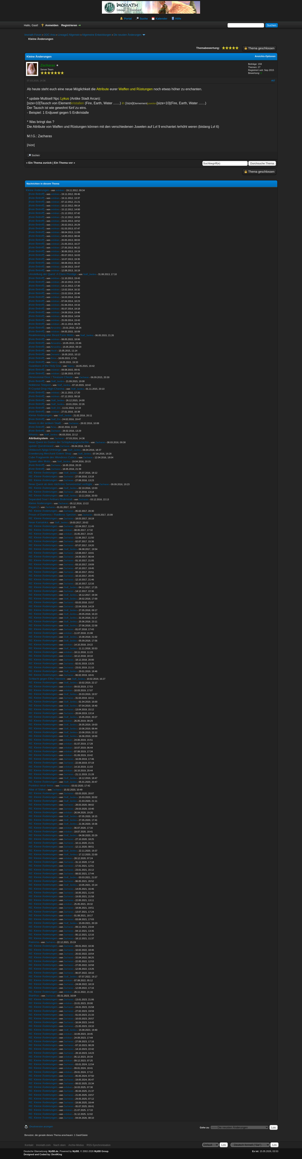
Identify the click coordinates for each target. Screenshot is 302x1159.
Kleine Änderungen (37, 190)
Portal (128, 18)
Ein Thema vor (63, 162)
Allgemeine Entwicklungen (96, 34)
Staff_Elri (55, 408)
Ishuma (33, 434)
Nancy (54, 362)
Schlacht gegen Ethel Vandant (47, 678)
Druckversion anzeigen (41, 1126)
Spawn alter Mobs (40, 461)
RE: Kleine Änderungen (43, 472)
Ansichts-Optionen (265, 56)
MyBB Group (101, 1151)
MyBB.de (53, 1151)
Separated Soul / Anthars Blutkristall (50, 499)
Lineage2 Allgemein (69, 34)
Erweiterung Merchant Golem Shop (50, 453)
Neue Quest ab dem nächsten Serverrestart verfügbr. (61, 484)
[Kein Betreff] (36, 194)
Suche (144, 18)
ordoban (60, 190)
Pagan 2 (34, 507)
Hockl (54, 350)
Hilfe (178, 18)
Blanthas (34, 995)
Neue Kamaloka (38, 522)
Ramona (34, 942)
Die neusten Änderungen (127, 34)
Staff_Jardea (89, 274)
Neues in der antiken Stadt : (45, 423)
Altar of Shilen (37, 789)
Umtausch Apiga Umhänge (45, 449)
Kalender (161, 18)
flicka (53, 427)
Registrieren (69, 25)
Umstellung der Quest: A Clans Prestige (53, 274)
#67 (273, 80)
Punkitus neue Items (41, 785)
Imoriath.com (43, 1145)
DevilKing (56, 1154)
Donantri (55, 354)
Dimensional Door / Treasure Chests (51, 377)
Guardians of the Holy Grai (45, 365)
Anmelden (51, 25)
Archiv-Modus (76, 1145)
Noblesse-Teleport (40, 385)
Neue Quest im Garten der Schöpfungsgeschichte (59, 442)
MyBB (75, 1151)
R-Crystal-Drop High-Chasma (46, 388)
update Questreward (41, 446)
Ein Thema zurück (40, 162)
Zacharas (84, 377)
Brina (53, 358)
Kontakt (29, 1145)
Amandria (56, 328)
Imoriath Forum (33, 34)
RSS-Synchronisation (99, 1145)
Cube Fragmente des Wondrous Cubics (53, 457)
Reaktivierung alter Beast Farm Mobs (51, 335)
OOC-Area (50, 34)
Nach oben (59, 1145)
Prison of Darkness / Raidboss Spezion (52, 514)
